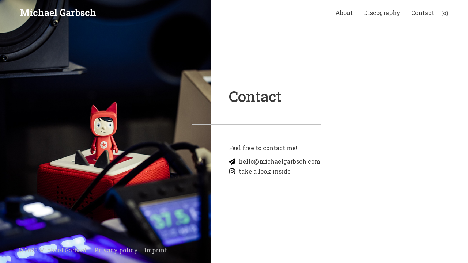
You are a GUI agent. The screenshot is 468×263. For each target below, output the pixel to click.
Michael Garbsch (58, 13)
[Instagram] (444, 13)
